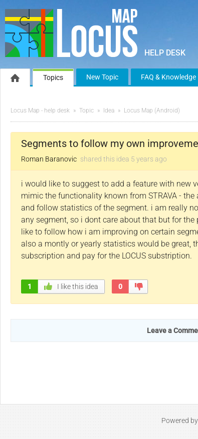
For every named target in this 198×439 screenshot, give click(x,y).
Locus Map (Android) (152, 110)
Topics (53, 78)
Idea (108, 110)
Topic (86, 110)
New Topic (102, 77)
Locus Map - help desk (40, 110)
